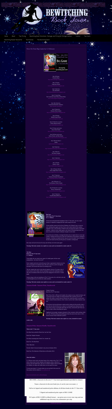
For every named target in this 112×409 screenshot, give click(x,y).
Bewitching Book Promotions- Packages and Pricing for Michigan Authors (51, 36)
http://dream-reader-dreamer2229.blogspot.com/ (56, 137)
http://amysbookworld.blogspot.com (56, 131)
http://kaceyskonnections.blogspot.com (56, 191)
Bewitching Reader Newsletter (13, 40)
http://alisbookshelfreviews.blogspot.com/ (56, 92)
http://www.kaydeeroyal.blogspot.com (56, 159)
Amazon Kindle (32, 285)
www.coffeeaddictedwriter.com (56, 125)
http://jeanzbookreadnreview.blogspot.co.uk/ (56, 197)
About (13, 36)
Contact (78, 36)
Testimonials (29, 40)
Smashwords (51, 285)
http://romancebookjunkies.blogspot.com (56, 112)
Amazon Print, (42, 285)
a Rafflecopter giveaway (56, 403)
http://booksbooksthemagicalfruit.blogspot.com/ (56, 148)
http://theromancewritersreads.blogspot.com (56, 184)
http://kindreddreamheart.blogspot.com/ (56, 178)
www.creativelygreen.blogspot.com (56, 98)
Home (6, 36)
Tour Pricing (22, 36)
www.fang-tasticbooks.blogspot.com (56, 85)
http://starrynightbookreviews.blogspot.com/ (56, 172)
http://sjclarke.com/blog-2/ (56, 106)
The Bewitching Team (43, 40)
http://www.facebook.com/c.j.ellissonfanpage (37, 375)
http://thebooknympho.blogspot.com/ (56, 154)
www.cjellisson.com (45, 370)
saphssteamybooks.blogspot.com (56, 143)
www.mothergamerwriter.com (56, 118)
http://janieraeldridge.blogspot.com (56, 79)
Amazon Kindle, (41, 326)
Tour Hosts (87, 36)
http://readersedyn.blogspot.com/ (56, 165)
